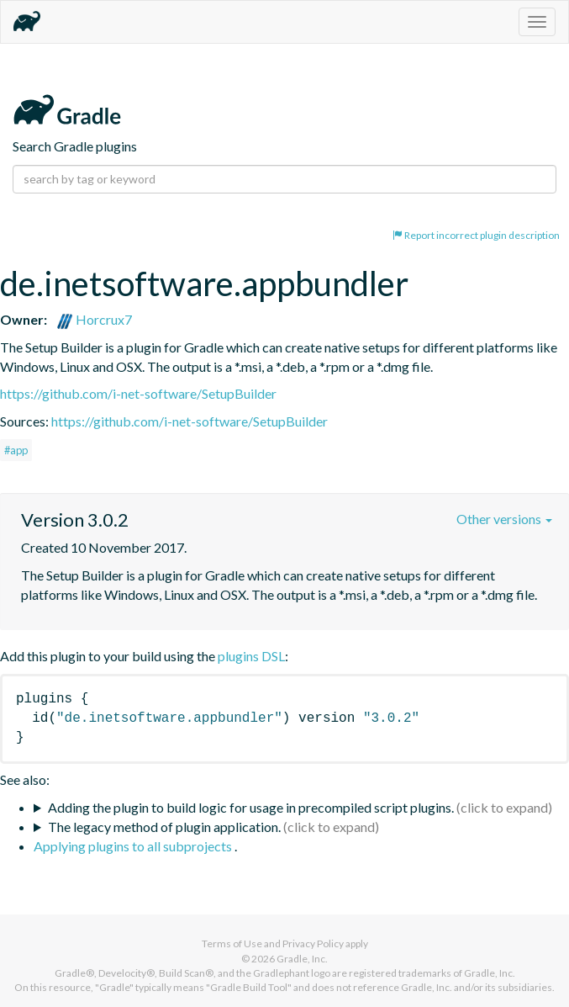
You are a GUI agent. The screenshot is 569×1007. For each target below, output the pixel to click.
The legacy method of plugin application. (164, 827)
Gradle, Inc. (302, 958)
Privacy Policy (313, 943)
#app (16, 450)
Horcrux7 (94, 319)
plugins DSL (251, 656)
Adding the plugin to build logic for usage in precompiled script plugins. (251, 807)
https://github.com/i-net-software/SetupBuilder (138, 393)
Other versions (504, 519)
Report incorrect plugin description (476, 235)
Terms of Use (232, 943)
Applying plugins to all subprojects (134, 846)
